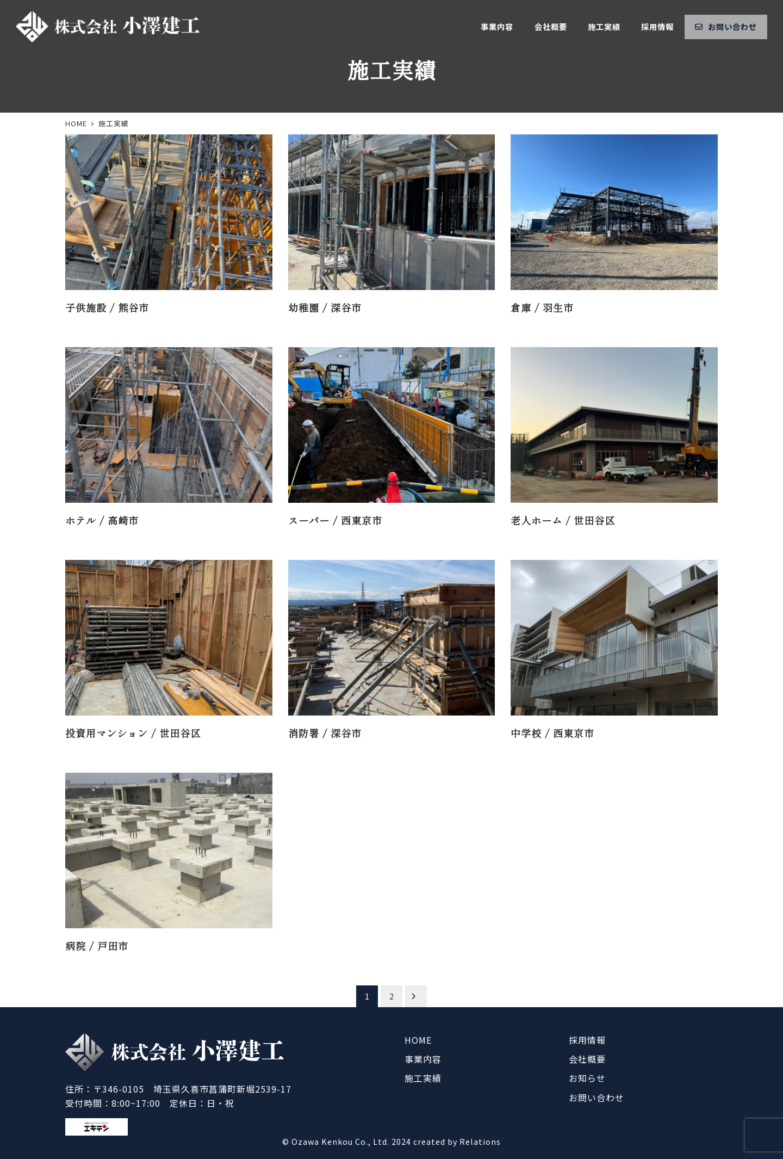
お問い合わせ (596, 1097)
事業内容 (423, 1058)
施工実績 (423, 1077)
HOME (418, 1039)
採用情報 (587, 1039)
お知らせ (587, 1077)
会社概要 (587, 1058)
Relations (480, 1141)
